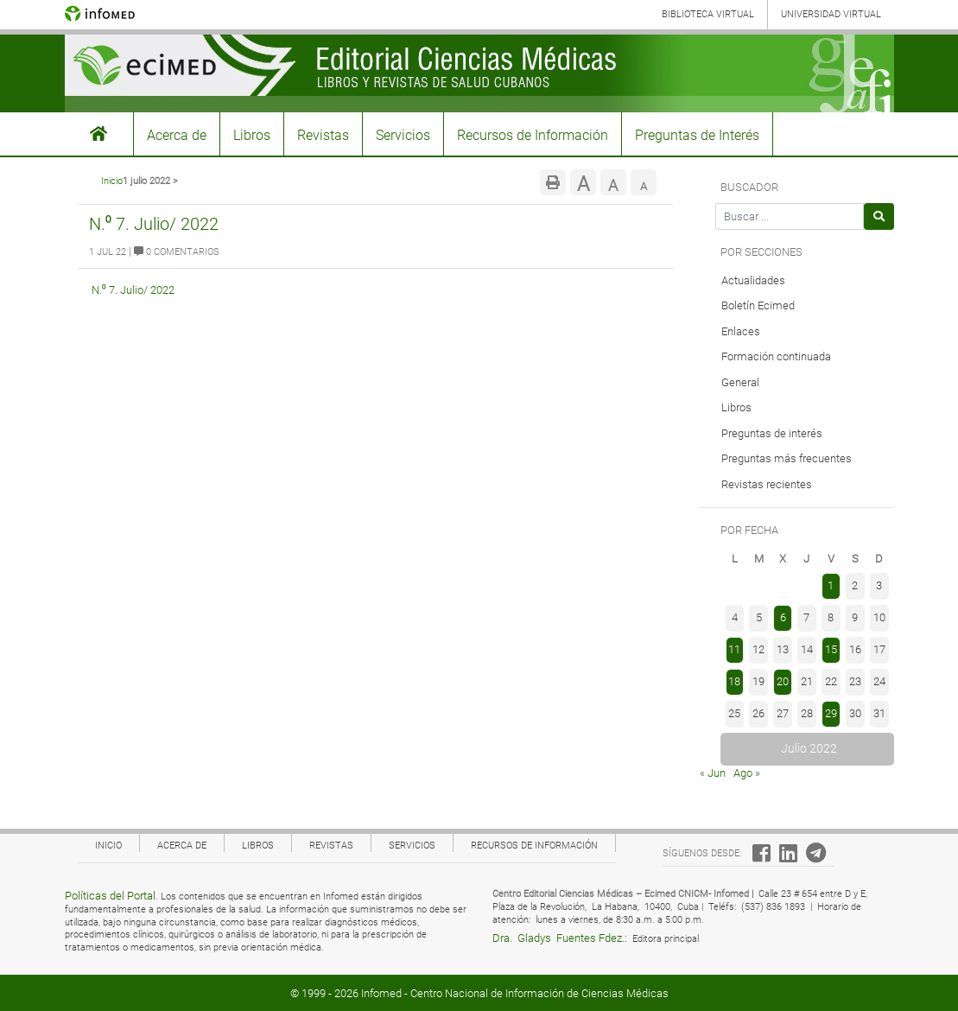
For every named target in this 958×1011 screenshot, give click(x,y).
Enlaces (740, 331)
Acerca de (176, 135)
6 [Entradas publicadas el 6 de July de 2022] (783, 617)
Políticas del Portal (110, 895)
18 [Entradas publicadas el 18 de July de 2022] (734, 681)
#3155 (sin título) (99, 134)
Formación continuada (776, 356)
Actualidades (753, 280)
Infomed (381, 993)
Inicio (112, 181)
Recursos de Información (532, 135)
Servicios (403, 135)
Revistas (323, 135)
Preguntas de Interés (697, 135)
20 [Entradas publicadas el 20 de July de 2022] (783, 681)
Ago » (746, 772)
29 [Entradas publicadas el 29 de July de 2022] (831, 713)
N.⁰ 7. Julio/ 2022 (154, 223)
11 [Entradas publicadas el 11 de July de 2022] (734, 649)
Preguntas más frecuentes (786, 458)
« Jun (713, 772)
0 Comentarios (176, 252)
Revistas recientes (766, 484)
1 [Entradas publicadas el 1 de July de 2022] (831, 585)
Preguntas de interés (771, 433)
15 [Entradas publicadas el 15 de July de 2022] (831, 649)
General (740, 382)
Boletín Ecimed (758, 305)
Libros (251, 135)
